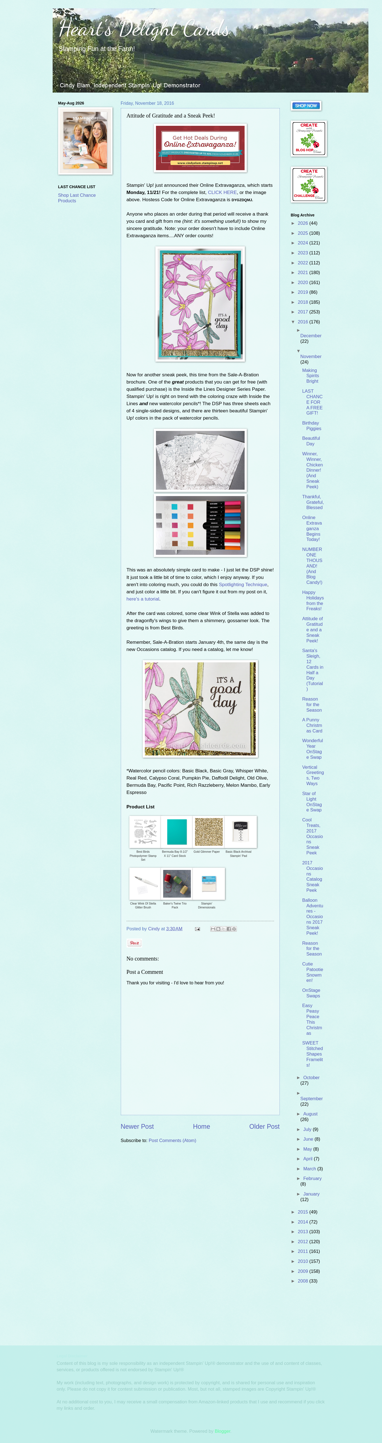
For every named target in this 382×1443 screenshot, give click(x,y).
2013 (303, 1231)
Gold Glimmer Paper (207, 851)
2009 (303, 1271)
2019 (303, 292)
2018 (303, 302)
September (311, 1098)
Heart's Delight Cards (144, 27)
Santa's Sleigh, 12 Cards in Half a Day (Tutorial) (313, 670)
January (311, 1194)
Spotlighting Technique (243, 584)
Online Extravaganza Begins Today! (312, 528)
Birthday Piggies (311, 425)
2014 (303, 1222)
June (308, 1139)
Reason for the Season (312, 704)
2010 (303, 1261)
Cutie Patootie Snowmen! (312, 972)
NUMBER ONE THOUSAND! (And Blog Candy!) (312, 566)
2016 (303, 322)
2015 (303, 1212)
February (312, 1178)
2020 (303, 282)
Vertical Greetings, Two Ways (313, 775)
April (308, 1158)
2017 (303, 312)
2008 (303, 1281)
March (310, 1168)
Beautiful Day (311, 441)
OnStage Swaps (311, 993)
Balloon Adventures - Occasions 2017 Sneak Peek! (312, 917)
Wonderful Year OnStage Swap (312, 749)
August (310, 1114)
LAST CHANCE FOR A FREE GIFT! (312, 402)
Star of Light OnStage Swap (312, 802)
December (310, 335)
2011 (303, 1251)
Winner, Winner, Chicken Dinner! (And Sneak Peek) (312, 470)
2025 (303, 233)
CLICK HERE (222, 192)
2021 (303, 272)
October (311, 1077)
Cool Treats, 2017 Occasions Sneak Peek (312, 836)
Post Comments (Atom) (172, 1140)
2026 (303, 223)
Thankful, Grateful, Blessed (313, 502)
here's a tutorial (143, 599)
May (308, 1149)
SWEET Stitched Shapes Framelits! (312, 1054)
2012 (303, 1241)
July (308, 1129)
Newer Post (137, 1126)
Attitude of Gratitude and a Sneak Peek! (312, 629)
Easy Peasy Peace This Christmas (312, 1019)
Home (201, 1126)
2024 (303, 243)
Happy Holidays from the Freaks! (313, 601)
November (310, 356)
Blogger (222, 1431)
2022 (303, 262)
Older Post (264, 1126)
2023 (303, 253)
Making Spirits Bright (310, 376)
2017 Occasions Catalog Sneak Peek (312, 876)
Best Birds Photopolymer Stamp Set (143, 855)
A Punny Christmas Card (312, 725)
